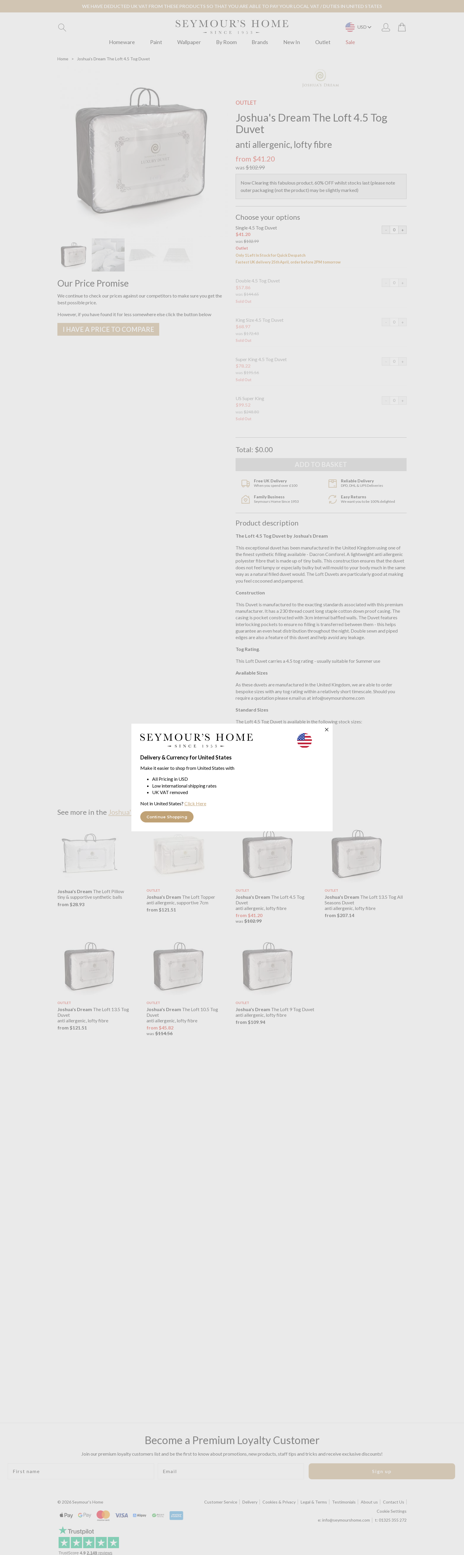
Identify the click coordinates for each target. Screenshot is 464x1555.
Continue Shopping (166, 816)
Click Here (195, 803)
